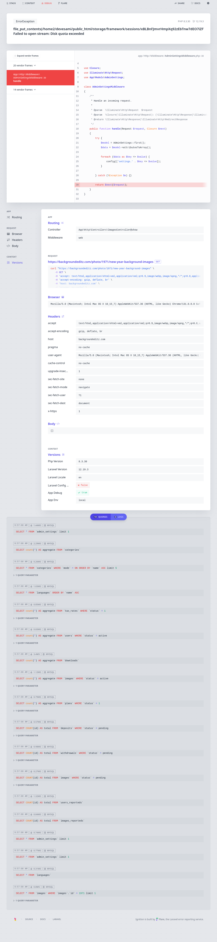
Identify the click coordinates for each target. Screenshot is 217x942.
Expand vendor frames (26, 55)
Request (11, 228)
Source (29, 919)
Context (12, 256)
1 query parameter (25, 575)
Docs (42, 919)
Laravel (57, 919)
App (9, 211)
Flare (160, 919)
